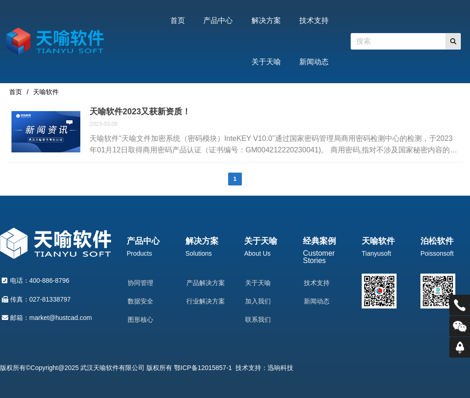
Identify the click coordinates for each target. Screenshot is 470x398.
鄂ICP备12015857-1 (203, 367)
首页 (15, 91)
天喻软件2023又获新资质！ (140, 111)
